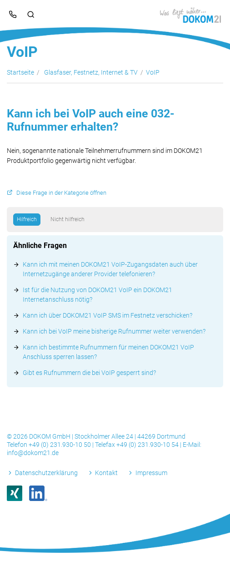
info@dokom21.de (33, 452)
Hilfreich (27, 219)
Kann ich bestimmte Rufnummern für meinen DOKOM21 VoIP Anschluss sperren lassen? (108, 352)
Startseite (20, 72)
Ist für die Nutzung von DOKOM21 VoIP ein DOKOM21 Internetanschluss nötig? (97, 294)
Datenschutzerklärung (46, 472)
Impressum (151, 472)
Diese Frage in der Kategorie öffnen (61, 192)
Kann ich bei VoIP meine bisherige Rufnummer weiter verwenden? (114, 331)
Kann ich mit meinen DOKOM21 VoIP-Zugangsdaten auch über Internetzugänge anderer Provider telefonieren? (110, 269)
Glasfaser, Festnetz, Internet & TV (91, 72)
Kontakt (106, 472)
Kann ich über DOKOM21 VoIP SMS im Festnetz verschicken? (107, 315)
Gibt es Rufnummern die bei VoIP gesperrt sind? (89, 372)
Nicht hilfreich (67, 219)
